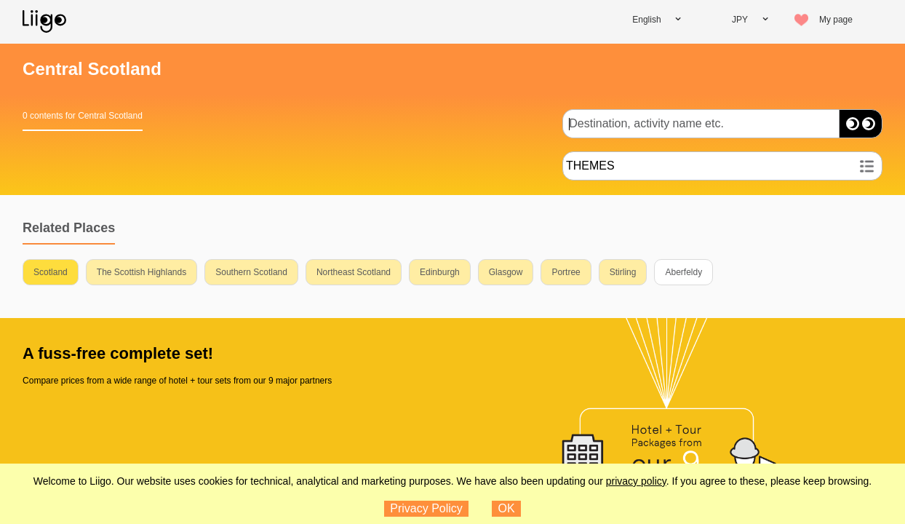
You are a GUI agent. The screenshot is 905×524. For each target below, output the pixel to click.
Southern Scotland (251, 272)
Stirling (623, 272)
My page (836, 20)
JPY (740, 20)
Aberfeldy (683, 272)
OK (506, 508)
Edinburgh (440, 272)
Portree (565, 272)
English (646, 20)
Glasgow (506, 272)
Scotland (50, 272)
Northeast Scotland (353, 272)
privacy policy (636, 481)
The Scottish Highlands (141, 272)
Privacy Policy (426, 508)
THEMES (590, 165)
